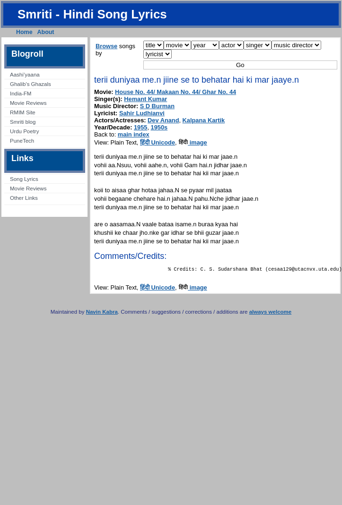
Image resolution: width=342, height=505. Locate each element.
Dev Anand (163, 120)
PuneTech (22, 141)
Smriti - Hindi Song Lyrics (92, 14)
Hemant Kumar (145, 99)
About (45, 32)
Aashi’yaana (25, 74)
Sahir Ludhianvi (142, 113)
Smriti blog (22, 122)
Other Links (24, 198)
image (192, 142)
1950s (159, 127)
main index (133, 134)
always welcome (270, 314)
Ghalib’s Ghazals (30, 84)
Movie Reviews (28, 103)
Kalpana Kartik (204, 120)
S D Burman (157, 106)
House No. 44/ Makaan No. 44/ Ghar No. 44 (175, 91)
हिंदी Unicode (157, 142)
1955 (140, 127)
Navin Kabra (102, 314)
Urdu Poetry (24, 131)
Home (24, 32)
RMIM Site (22, 112)
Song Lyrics (24, 179)
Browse (106, 46)
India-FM (20, 93)
